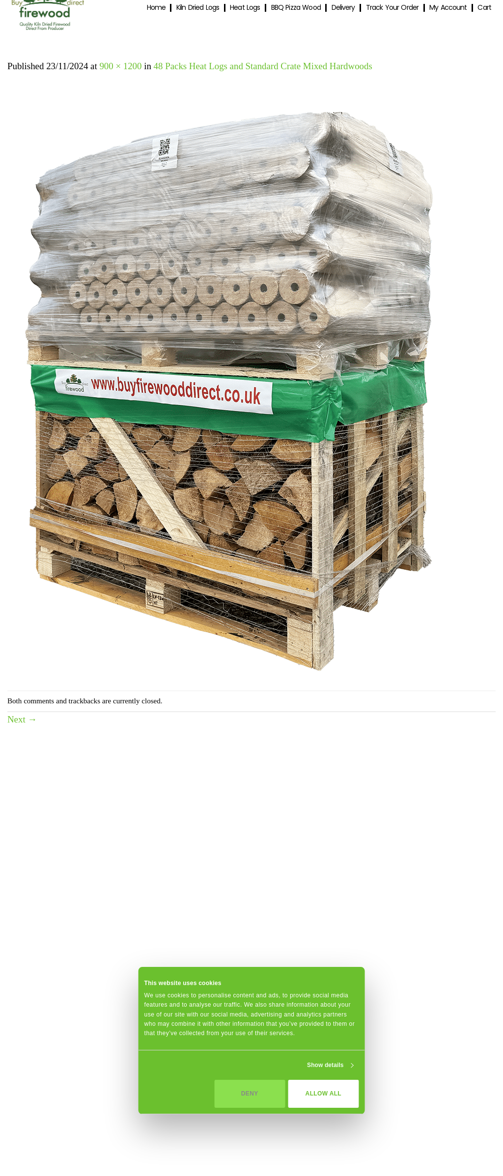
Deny (249, 1093)
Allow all (323, 1093)
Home (156, 7)
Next (22, 719)
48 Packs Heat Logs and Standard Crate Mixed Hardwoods (263, 66)
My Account (448, 7)
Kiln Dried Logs (197, 7)
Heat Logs (245, 7)
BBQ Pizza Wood (296, 7)
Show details (325, 1065)
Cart (484, 7)
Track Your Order (392, 7)
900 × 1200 (120, 66)
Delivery (343, 7)
